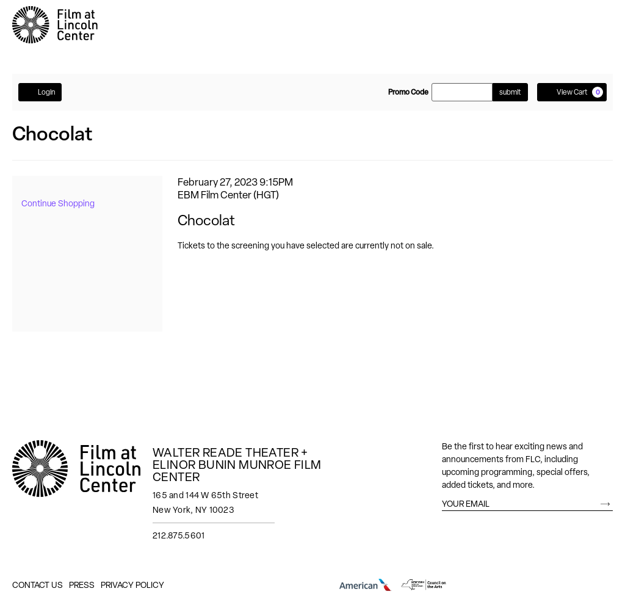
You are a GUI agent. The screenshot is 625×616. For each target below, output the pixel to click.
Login (40, 92)
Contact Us (37, 584)
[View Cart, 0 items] (572, 92)
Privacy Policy (132, 584)
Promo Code (408, 92)
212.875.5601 (178, 535)
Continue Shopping (58, 203)
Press (82, 584)
